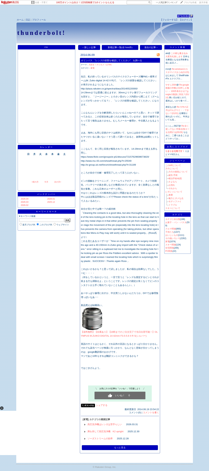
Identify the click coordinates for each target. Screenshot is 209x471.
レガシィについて (173, 192)
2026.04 (24, 199)
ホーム (20, 19)
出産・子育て (41, 2)
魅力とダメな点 (176, 198)
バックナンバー (46, 194)
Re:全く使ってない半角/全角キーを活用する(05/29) (177, 129)
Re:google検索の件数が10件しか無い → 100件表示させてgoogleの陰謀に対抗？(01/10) (177, 91)
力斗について (171, 168)
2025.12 (51, 202)
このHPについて (173, 165)
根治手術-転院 (175, 178)
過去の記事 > (151, 47)
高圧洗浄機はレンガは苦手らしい (104, 424)
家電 (93, 68)
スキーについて (172, 208)
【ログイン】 (186, 19)
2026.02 (24, 205)
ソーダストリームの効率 (100, 438)
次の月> (57, 182)
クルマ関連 (170, 229)
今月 (46, 182)
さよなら (173, 181)
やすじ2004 (171, 85)
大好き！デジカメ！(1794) (100, 65)
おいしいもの (171, 235)
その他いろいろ (172, 238)
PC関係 (169, 251)
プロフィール (39, 19)
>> (166, 2)
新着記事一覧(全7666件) (120, 47)
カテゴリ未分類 (172, 219)
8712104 (183, 16)
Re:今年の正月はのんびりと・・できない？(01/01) (177, 110)
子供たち (169, 232)
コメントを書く (151, 412)
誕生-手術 (173, 175)
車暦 (171, 195)
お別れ (172, 185)
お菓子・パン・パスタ (176, 222)
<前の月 (35, 182)
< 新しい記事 (89, 47)
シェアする (101, 405)
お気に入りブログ (177, 146)
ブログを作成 (190, 2)
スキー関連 (170, 244)
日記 (28, 19)
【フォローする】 (169, 19)
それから (173, 188)
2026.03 (24, 202)
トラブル (173, 205)
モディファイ (175, 201)
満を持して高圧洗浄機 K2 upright (105, 431)
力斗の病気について (178, 172)
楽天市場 (203, 2)
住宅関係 (169, 248)
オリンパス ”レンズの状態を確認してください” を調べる (111, 60)
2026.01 (51, 199)
